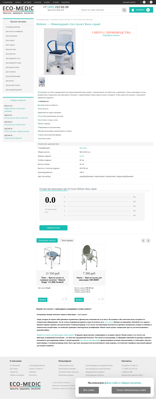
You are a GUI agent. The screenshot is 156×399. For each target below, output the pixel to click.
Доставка (27, 2)
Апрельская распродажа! (13, 138)
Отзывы (56, 2)
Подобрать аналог (111, 35)
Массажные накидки (67, 369)
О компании (7, 2)
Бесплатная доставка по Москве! (16, 118)
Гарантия (14, 372)
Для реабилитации (42, 19)
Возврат (47, 2)
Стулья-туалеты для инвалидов (83, 19)
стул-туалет (108, 322)
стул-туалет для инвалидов (90, 340)
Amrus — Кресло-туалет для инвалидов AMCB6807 (89, 279)
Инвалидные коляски (95, 375)
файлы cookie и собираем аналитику (122, 383)
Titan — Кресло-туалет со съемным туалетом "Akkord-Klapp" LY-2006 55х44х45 (52, 280)
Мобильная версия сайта (132, 375)
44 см (82, 156)
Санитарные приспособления (60, 19)
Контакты (65, 2)
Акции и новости (18, 100)
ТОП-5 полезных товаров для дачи (16, 131)
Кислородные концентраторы (98, 369)
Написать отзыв (53, 228)
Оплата (18, 2)
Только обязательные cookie (131, 390)
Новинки (32, 372)
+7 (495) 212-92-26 (129, 369)
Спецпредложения (37, 365)
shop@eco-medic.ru (129, 365)
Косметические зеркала (69, 372)
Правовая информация (60, 385)
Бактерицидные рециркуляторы (99, 365)
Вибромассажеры (66, 375)
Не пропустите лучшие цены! (15, 125)
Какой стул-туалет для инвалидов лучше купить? (56, 335)
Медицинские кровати (95, 372)
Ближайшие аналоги (47, 240)
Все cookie (88, 390)
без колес (83, 148)
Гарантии (37, 2)
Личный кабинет (129, 2)
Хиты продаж (67, 240)
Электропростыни (66, 365)
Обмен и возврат (17, 375)
